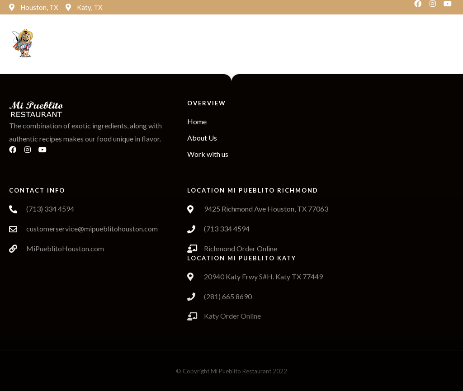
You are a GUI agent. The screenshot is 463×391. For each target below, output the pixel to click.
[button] (193, 44)
